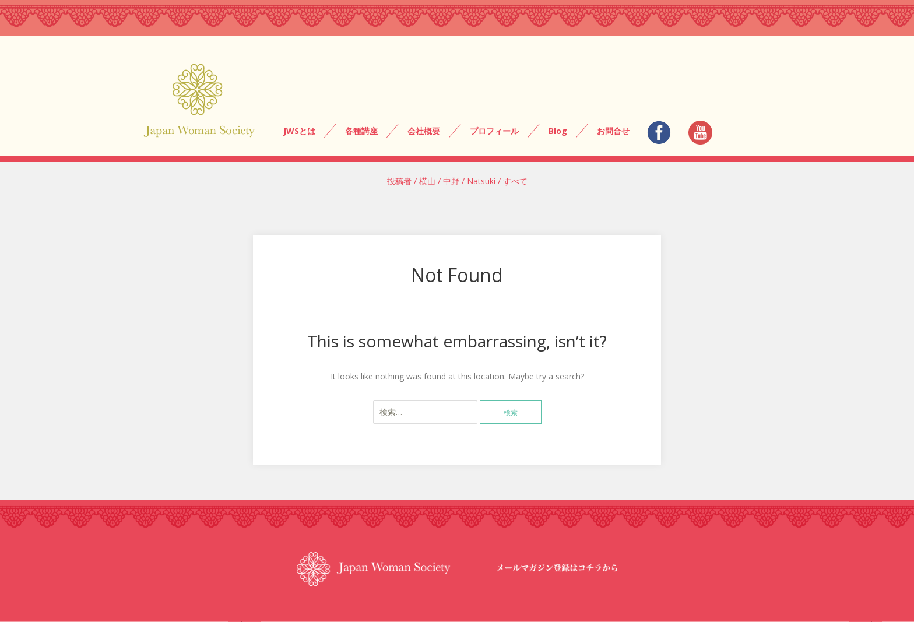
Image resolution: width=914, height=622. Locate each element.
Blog (558, 130)
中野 (451, 181)
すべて (515, 181)
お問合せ (613, 130)
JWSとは (299, 130)
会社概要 (423, 130)
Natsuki (481, 181)
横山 (427, 181)
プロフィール (494, 130)
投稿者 (399, 181)
